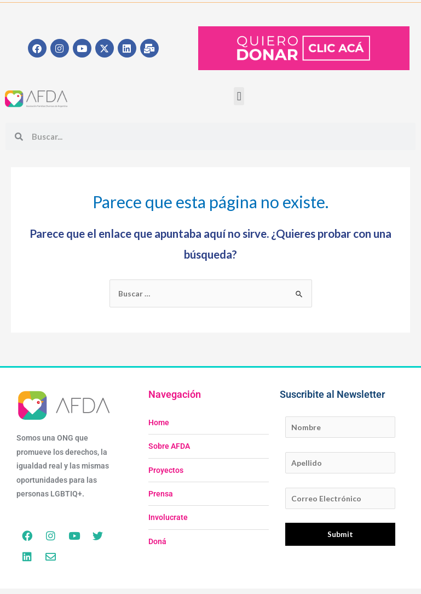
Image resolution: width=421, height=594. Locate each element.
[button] (239, 96)
